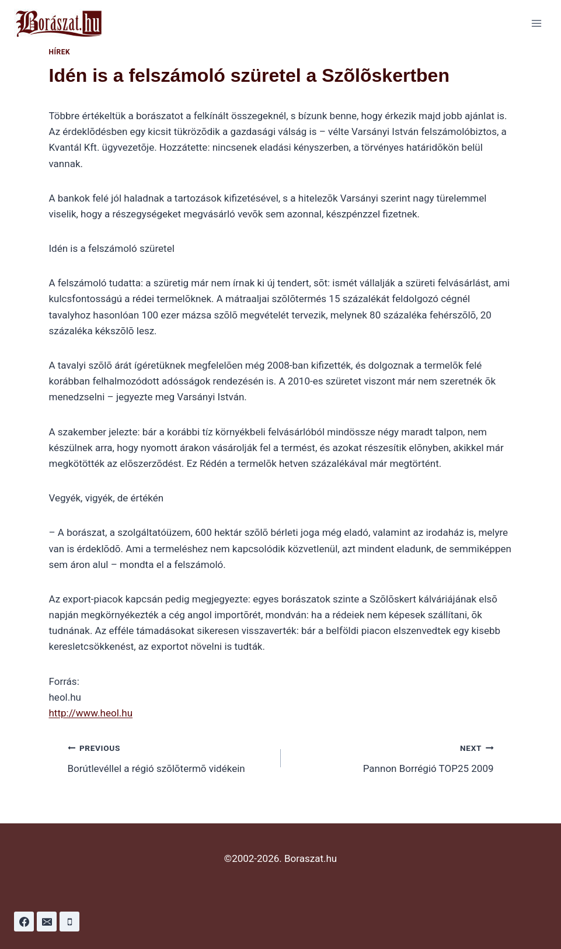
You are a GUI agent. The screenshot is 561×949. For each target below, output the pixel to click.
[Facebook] (24, 921)
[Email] (47, 921)
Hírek (60, 52)
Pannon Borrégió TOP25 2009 (392, 757)
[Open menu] (536, 23)
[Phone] (69, 921)
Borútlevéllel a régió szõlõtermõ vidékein (169, 757)
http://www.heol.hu (91, 713)
